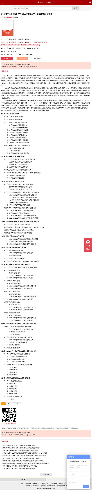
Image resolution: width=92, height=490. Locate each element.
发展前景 (33, 244)
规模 (43, 83)
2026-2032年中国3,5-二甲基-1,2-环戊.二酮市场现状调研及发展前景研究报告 (25, 455)
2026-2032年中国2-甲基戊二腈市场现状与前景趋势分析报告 (38, 100)
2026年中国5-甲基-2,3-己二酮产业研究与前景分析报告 (18, 468)
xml (54, 488)
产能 (25, 184)
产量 (34, 200)
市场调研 (8, 100)
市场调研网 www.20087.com (44, 488)
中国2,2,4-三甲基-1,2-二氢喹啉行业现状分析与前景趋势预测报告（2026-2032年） (26, 463)
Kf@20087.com (11, 51)
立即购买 (7, 58)
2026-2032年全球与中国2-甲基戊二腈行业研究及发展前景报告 (21, 448)
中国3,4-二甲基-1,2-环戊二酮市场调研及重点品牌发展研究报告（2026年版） (25, 453)
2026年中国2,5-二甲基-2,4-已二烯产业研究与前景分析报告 (19, 466)
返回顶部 (46, 474)
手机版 (40, 2)
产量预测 (23, 205)
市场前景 (6, 108)
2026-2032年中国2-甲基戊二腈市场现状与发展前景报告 (19, 445)
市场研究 (27, 264)
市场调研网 (49, 2)
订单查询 (22, 58)
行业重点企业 (14, 378)
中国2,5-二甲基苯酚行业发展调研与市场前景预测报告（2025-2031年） (23, 461)
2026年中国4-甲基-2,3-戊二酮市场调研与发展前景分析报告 (20, 450)
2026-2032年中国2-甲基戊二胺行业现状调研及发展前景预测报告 (21, 458)
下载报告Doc (37, 58)
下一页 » (17, 404)
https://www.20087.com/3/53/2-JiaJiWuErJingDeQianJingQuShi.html (19, 66)
